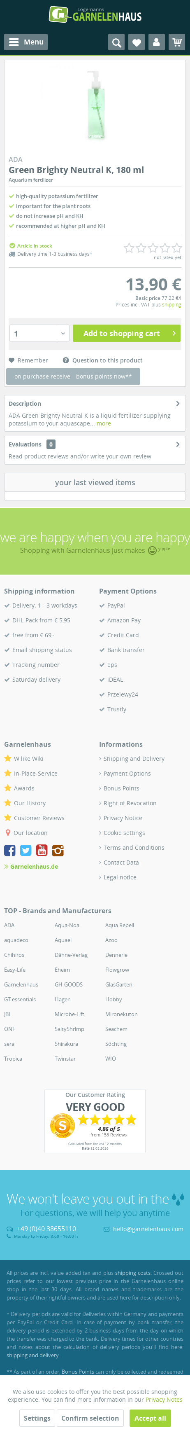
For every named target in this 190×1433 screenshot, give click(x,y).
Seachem (116, 1029)
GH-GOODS (69, 984)
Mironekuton (121, 1014)
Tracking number (36, 665)
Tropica (13, 1058)
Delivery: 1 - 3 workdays (44, 605)
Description (25, 403)
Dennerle (116, 954)
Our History (30, 803)
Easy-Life (14, 969)
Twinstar (65, 1058)
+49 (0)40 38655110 (46, 1228)
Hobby (113, 999)
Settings (37, 1418)
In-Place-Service (36, 773)
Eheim (62, 969)
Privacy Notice (123, 818)
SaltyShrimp (69, 1029)
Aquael (63, 940)
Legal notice (120, 877)
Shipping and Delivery (134, 758)
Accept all (150, 1418)
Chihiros (14, 954)
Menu (26, 41)
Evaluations (25, 444)
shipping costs (133, 1272)
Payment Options (127, 773)
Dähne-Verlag (71, 954)
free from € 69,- (33, 635)
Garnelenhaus (21, 984)
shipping (171, 304)
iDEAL (115, 679)
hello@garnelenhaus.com (148, 1229)
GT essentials (20, 999)
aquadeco (16, 940)
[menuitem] (26, 42)
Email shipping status (42, 650)
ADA (9, 925)
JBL (8, 1014)
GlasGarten (118, 984)
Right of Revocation (130, 803)
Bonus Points (121, 788)
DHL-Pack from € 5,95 (41, 620)
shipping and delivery (33, 1355)
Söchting (116, 1043)
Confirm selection (90, 1418)
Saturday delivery (36, 679)
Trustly (116, 709)
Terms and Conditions (134, 847)
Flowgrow (117, 969)
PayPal (116, 605)
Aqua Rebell (119, 925)
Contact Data (121, 862)
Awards (24, 788)
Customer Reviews (39, 818)
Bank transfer (126, 650)
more (103, 423)
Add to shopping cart (129, 332)
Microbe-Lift (69, 1014)
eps (112, 665)
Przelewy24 (122, 694)
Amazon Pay (124, 620)
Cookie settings (124, 833)
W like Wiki (29, 758)
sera (9, 1043)
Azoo (111, 940)
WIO (110, 1058)
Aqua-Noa (67, 925)
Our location (31, 833)
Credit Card (123, 635)
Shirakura (66, 1043)
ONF (9, 1029)
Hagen (63, 999)
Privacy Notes (164, 1399)
